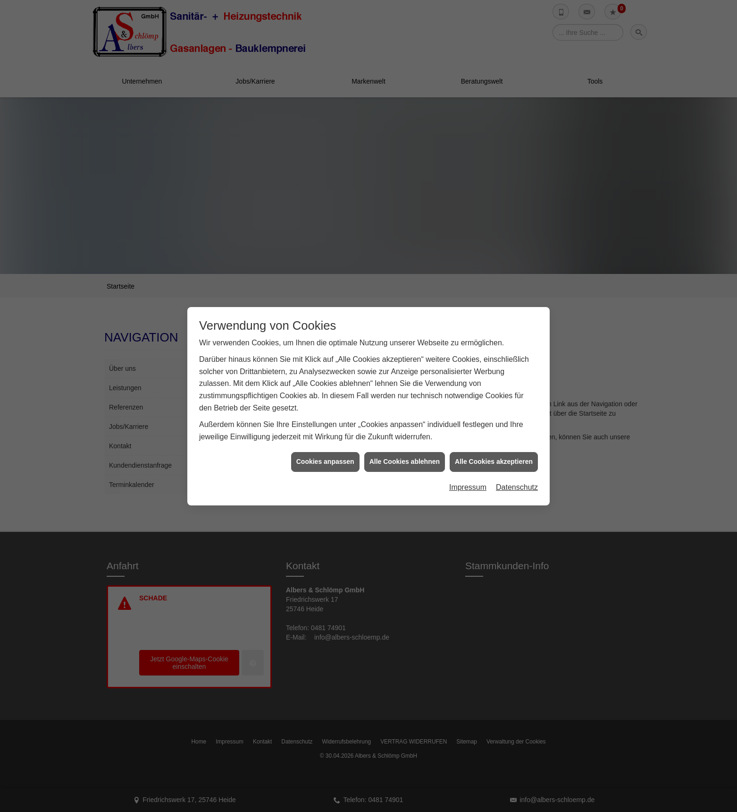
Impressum (467, 464)
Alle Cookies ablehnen (404, 438)
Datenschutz (517, 464)
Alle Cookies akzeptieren (494, 438)
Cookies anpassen (325, 438)
